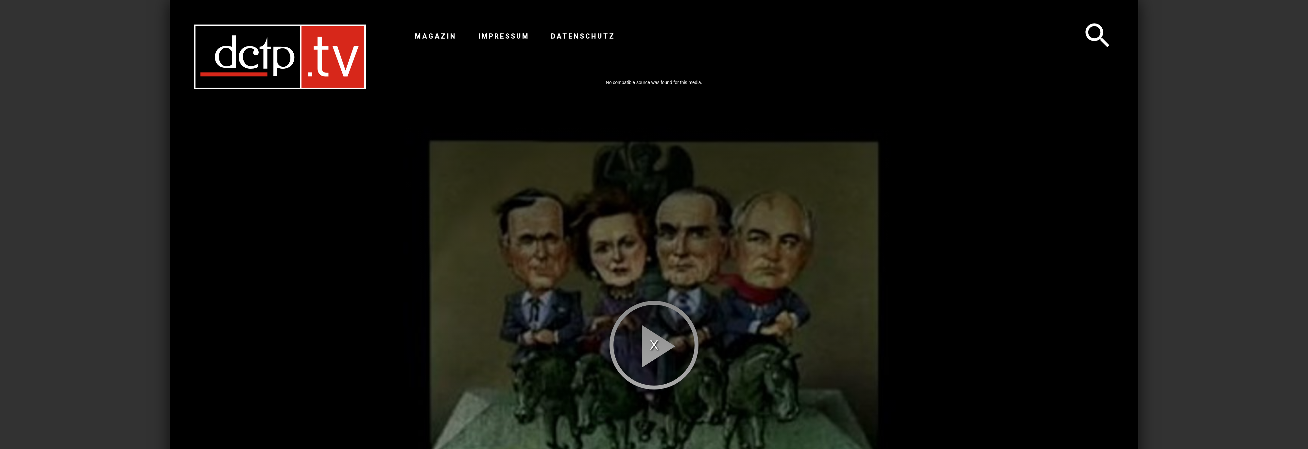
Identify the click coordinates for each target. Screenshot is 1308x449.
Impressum (503, 36)
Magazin (435, 36)
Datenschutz (583, 36)
